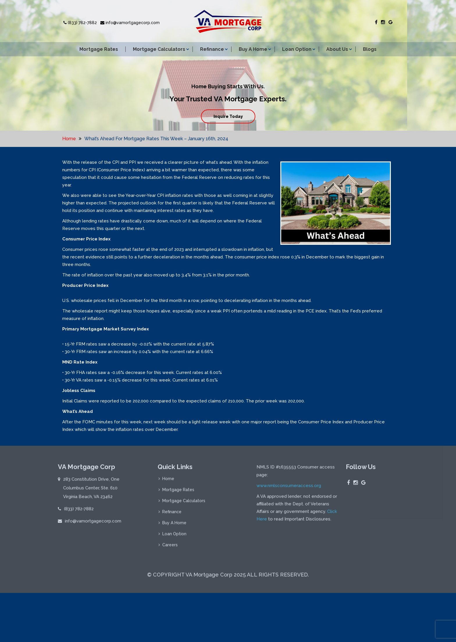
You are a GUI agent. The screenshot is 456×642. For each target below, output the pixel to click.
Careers (170, 547)
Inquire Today (228, 116)
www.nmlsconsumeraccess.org (288, 488)
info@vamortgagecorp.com (130, 22)
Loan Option (296, 49)
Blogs (370, 49)
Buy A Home (253, 49)
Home (69, 138)
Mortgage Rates (98, 49)
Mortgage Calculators (159, 49)
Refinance (212, 49)
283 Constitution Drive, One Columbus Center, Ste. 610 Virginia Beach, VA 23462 (91, 490)
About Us (337, 49)
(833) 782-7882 (80, 22)
